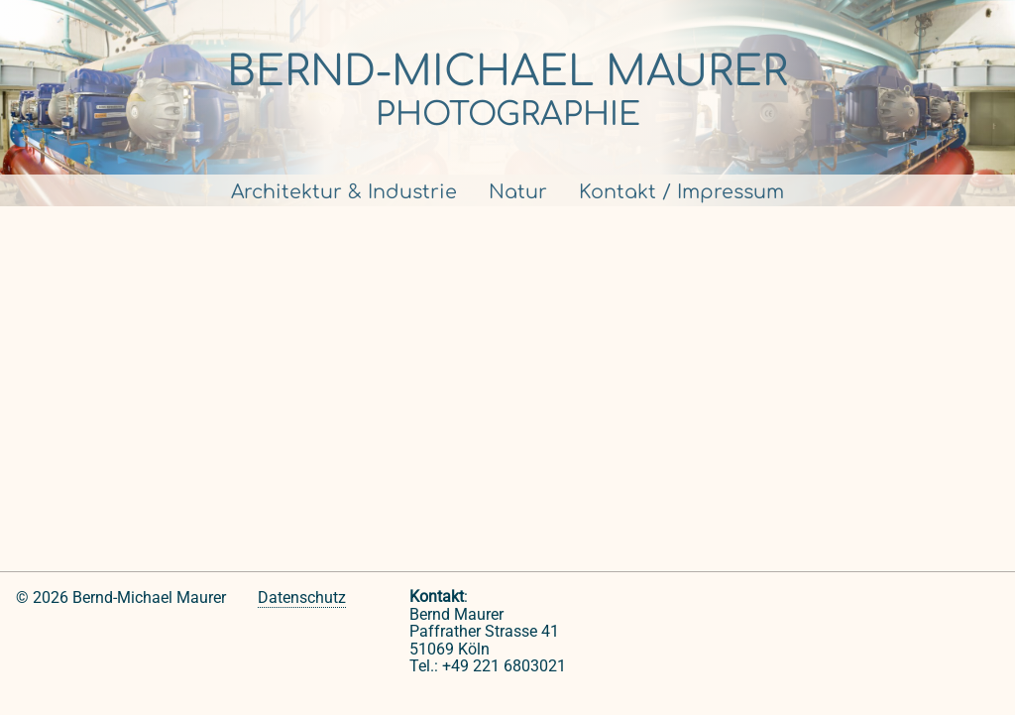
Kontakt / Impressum (681, 191)
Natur (518, 191)
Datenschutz (302, 597)
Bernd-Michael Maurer (507, 72)
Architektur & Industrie (344, 191)
